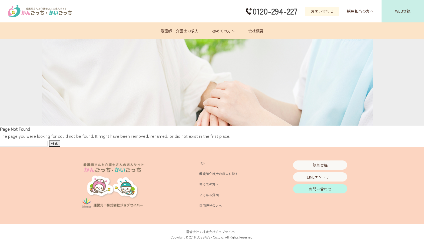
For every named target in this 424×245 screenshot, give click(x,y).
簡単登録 (320, 165)
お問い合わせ (322, 11)
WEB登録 (402, 11)
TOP (202, 163)
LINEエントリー (320, 177)
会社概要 (255, 30)
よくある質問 (209, 195)
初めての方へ (223, 30)
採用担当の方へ (360, 11)
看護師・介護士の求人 (179, 30)
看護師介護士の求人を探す (218, 173)
